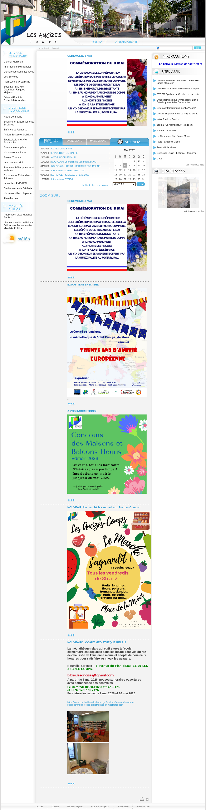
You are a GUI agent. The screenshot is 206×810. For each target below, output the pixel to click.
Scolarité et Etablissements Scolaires (19, 123)
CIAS (159, 158)
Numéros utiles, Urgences (18, 193)
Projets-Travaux (12, 157)
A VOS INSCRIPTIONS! (63, 157)
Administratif (126, 41)
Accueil (44, 30)
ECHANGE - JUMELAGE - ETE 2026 (70, 175)
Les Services (11, 76)
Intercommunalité (13, 162)
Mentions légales (75, 806)
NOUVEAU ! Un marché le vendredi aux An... (74, 161)
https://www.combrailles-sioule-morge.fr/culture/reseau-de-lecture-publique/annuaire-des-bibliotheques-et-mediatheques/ (100, 703)
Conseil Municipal (13, 61)
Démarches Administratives (19, 71)
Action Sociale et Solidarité (19, 134)
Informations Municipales (17, 66)
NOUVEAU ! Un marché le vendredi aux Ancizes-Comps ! (104, 507)
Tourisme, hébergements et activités (19, 169)
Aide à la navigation (100, 806)
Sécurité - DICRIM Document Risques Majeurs (14, 89)
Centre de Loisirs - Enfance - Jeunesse (176, 153)
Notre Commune (13, 116)
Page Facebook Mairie (168, 141)
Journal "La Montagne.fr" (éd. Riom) (175, 125)
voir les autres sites (195, 165)
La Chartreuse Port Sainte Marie (173, 136)
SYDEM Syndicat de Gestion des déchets (178, 94)
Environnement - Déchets (18, 188)
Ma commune (98, 141)
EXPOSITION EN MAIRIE (64, 153)
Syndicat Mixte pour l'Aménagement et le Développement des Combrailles (177, 101)
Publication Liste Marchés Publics (18, 216)
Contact (99, 41)
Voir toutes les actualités (96, 185)
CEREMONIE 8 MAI (79, 55)
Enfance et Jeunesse (15, 129)
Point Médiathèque (166, 147)
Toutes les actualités (51, 141)
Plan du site (123, 806)
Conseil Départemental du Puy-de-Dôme (177, 113)
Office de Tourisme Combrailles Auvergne (178, 88)
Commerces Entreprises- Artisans (17, 177)
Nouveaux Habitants (15, 152)
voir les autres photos (194, 211)
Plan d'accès (11, 198)
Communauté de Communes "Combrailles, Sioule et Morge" (178, 81)
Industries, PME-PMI (15, 183)
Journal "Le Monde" (167, 130)
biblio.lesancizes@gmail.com (90, 675)
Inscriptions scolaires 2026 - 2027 (68, 170)
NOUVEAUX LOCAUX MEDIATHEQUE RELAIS (75, 166)
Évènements (75, 141)
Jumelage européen (15, 147)
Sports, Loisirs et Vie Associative (15, 141)
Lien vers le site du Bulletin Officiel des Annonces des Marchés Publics (19, 225)
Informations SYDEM (62, 179)
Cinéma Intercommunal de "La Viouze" (176, 108)
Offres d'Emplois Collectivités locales (15, 99)
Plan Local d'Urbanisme (17, 81)
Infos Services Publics (168, 119)
